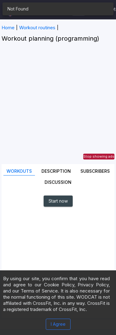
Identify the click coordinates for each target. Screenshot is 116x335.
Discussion (58, 182)
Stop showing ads (98, 156)
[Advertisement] (58, 106)
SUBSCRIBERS (95, 171)
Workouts (19, 171)
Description (56, 171)
